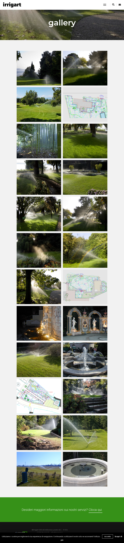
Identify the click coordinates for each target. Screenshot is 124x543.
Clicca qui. (95, 510)
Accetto (107, 536)
